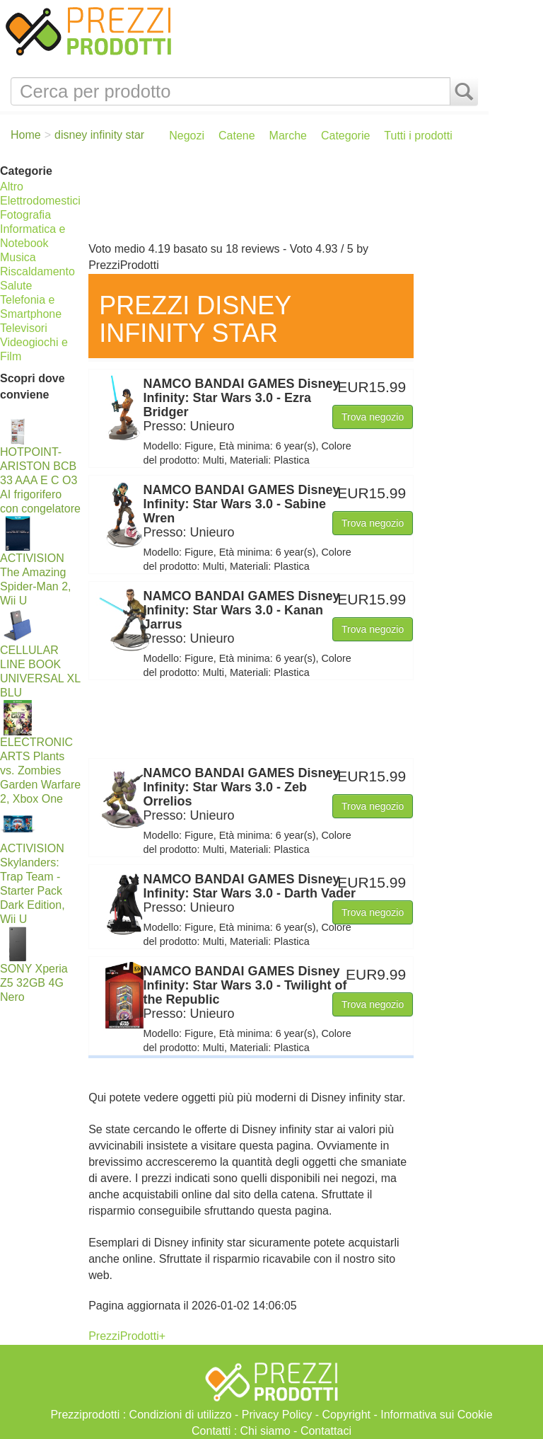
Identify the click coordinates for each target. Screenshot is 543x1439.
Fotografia (25, 215)
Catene (236, 136)
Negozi (186, 136)
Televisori (23, 328)
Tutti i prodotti (418, 136)
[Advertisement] (285, 199)
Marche (288, 136)
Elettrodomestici (40, 201)
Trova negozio (372, 417)
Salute (16, 286)
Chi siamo (265, 1431)
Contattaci (325, 1431)
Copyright (346, 1415)
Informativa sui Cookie (436, 1415)
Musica (18, 257)
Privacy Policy (277, 1415)
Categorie (345, 136)
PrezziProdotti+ (126, 1336)
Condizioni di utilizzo (180, 1415)
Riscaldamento (37, 271)
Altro (11, 186)
